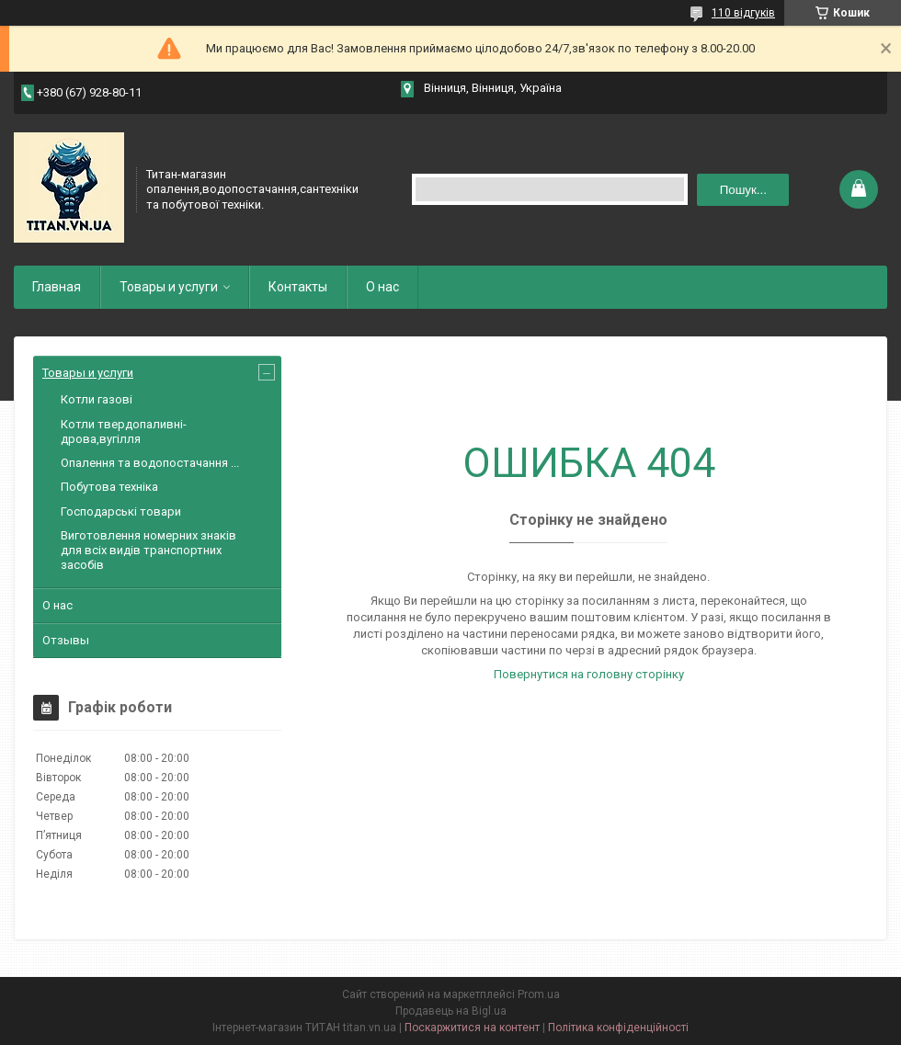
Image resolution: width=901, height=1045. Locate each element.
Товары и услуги (169, 286)
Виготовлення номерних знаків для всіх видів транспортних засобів (148, 550)
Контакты (297, 286)
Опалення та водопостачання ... (150, 463)
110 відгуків (743, 12)
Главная (56, 286)
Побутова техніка (109, 487)
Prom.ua (539, 994)
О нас (382, 286)
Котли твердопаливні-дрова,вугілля (124, 431)
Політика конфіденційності (618, 1027)
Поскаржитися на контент (472, 1027)
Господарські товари (121, 511)
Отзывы (65, 640)
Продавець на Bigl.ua (451, 1011)
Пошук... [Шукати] (743, 190)
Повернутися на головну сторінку (589, 674)
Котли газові (96, 399)
